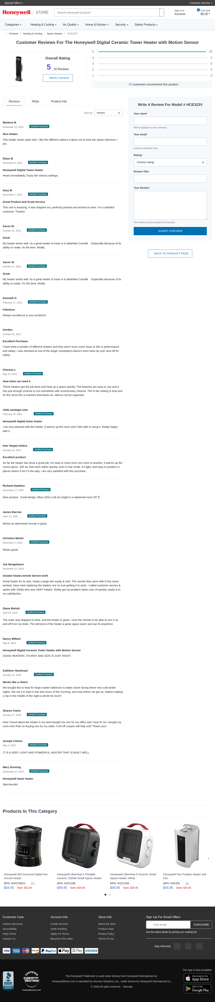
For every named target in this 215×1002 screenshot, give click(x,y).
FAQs (35, 101)
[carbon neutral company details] (31, 981)
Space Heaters (55, 33)
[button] (208, 858)
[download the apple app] (197, 977)
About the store (107, 923)
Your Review (142, 187)
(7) (30, 883)
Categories (11, 24)
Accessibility (10, 928)
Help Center (9, 933)
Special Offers (12, 2)
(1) (185, 883)
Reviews (14, 101)
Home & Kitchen (95, 24)
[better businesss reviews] (8, 981)
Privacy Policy (106, 933)
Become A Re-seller (62, 938)
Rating (138, 155)
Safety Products (145, 24)
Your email (141, 134)
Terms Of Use (106, 938)
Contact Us (9, 938)
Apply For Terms (60, 933)
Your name (141, 113)
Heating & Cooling (42, 24)
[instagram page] (188, 946)
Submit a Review (170, 230)
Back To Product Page (170, 253)
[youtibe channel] (199, 946)
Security (120, 24)
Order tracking (59, 928)
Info (59, 101)
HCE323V (72, 33)
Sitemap (127, 986)
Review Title (141, 171)
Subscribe (201, 924)
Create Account (59, 923)
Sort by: (88, 112)
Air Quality (69, 24)
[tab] (14, 101)
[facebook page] (177, 946)
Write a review (58, 78)
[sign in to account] (177, 12)
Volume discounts (13, 923)
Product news (106, 928)
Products (13, 33)
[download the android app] (197, 988)
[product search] (161, 12)
